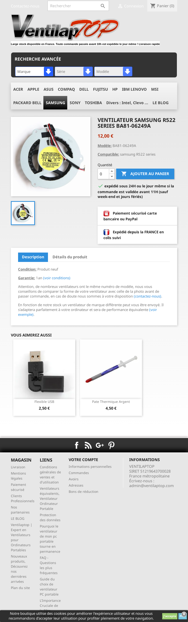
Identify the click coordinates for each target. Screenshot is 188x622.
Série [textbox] (61, 71)
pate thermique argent (111, 401)
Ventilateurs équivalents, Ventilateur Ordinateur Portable (50, 498)
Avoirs (74, 479)
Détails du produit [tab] (70, 257)
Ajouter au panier (145, 174)
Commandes (79, 472)
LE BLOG (17, 518)
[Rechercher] (78, 6)
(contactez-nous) (147, 296)
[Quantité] (103, 174)
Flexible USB (44, 401)
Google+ (100, 445)
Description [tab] (33, 257)
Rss (88, 445)
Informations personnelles (90, 466)
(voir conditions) (56, 277)
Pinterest (111, 445)
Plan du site (20, 587)
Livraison (18, 467)
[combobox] (34, 71)
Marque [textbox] (23, 71)
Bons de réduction (83, 491)
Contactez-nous (25, 6)
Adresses (76, 485)
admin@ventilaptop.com (151, 485)
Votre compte (83, 459)
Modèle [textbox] (102, 71)
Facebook (76, 445)
